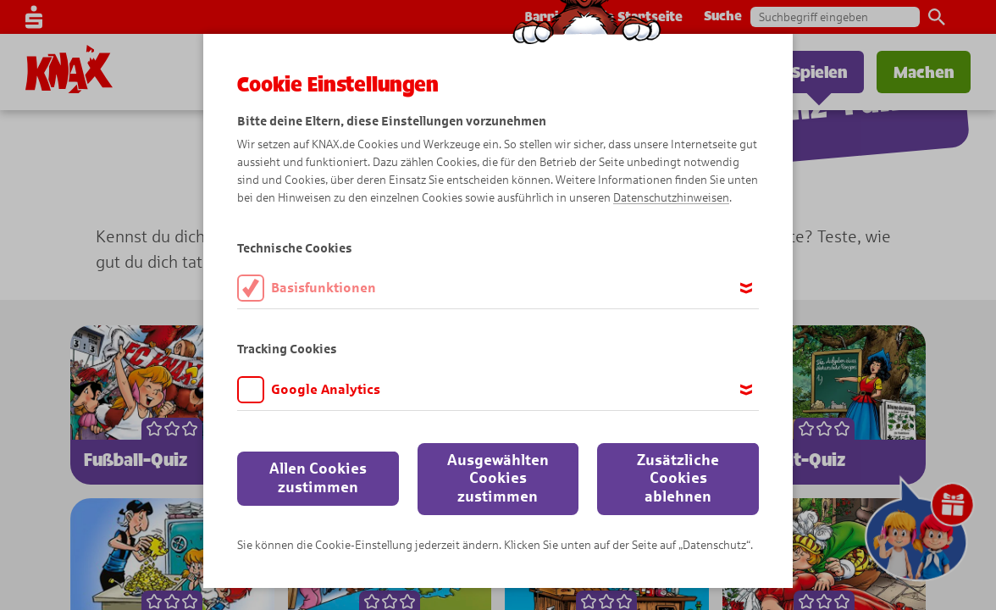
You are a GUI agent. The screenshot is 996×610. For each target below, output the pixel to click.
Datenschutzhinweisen (671, 197)
